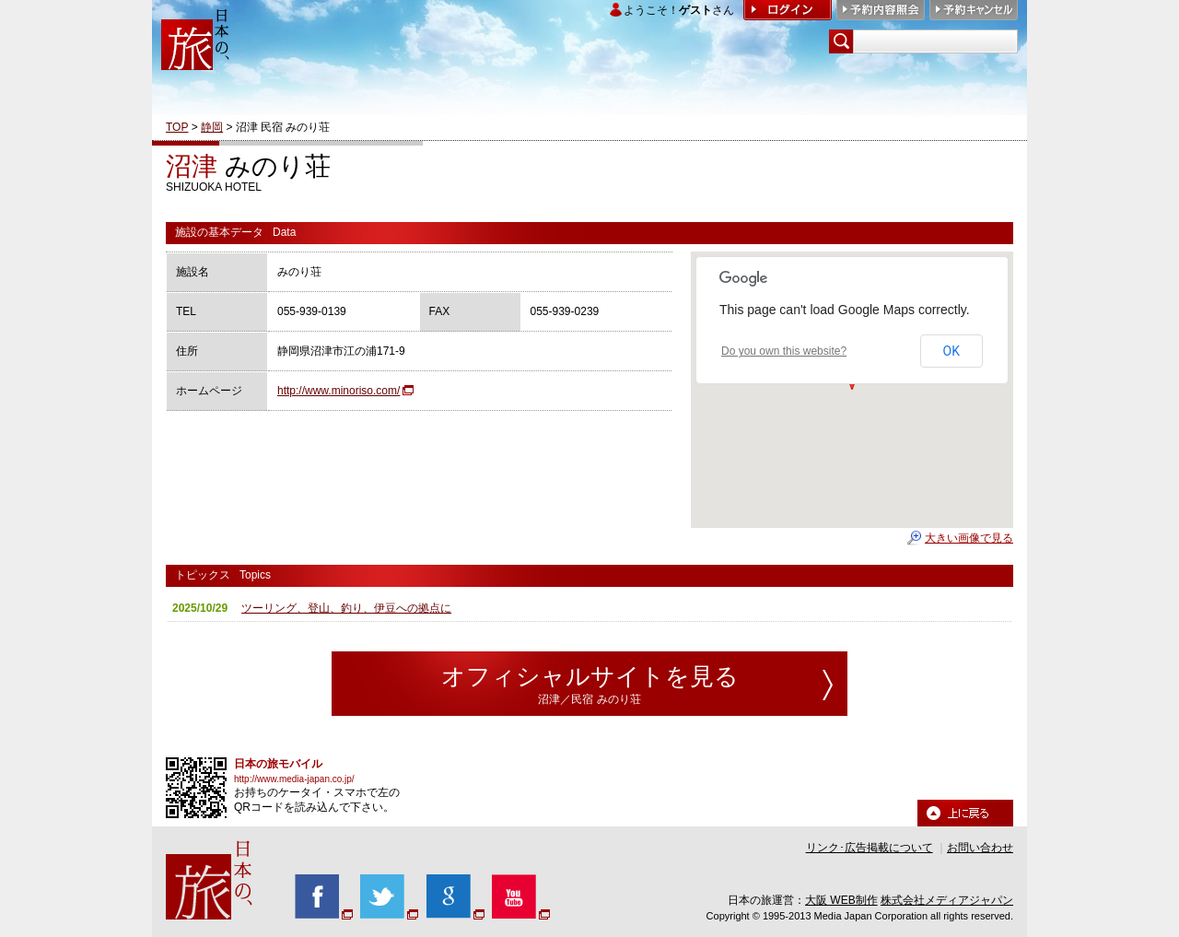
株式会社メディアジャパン (947, 900)
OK (951, 351)
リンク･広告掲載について (869, 847)
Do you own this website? (783, 351)
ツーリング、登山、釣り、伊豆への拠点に (346, 608)
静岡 (212, 127)
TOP (177, 127)
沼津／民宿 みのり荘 (589, 699)
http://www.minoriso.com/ (338, 390)
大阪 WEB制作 (841, 900)
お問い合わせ (980, 847)
